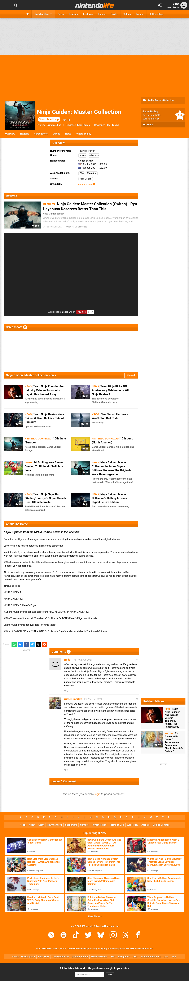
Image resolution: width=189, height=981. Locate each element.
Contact (84, 824)
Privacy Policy (99, 824)
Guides (56, 133)
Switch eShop (54, 125)
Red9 (67, 659)
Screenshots (41, 133)
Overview (10, 133)
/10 (157, 115)
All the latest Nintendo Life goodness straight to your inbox (94, 968)
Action (83, 155)
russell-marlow (73, 699)
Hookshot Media (51, 948)
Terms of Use (117, 824)
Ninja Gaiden (85, 179)
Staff (41, 824)
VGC (135, 956)
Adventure (94, 155)
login (97, 794)
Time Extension (60, 956)
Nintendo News (99, 956)
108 (84, 424)
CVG (166, 956)
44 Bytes (102, 948)
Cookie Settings (161, 824)
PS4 (82, 173)
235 (158, 745)
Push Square (28, 956)
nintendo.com (86, 184)
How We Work (54, 824)
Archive (145, 824)
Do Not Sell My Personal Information (136, 948)
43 (18, 396)
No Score (148, 124)
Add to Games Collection (158, 100)
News (68, 133)
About (32, 824)
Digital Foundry (80, 956)
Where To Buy (83, 133)
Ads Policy (132, 824)
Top (23, 824)
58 (85, 472)
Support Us (71, 824)
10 (18, 448)
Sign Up (176, 7)
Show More (95, 916)
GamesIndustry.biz (151, 956)
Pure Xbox (43, 956)
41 (85, 504)
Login (169, 7)
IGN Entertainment (78, 948)
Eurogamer (123, 956)
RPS (174, 956)
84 (18, 472)
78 (18, 424)
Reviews (24, 133)
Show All (131, 375)
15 (85, 448)
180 (35, 225)
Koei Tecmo (83, 125)
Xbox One (91, 173)
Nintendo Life (66, 312)
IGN (112, 956)
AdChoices (112, 948)
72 (85, 396)
